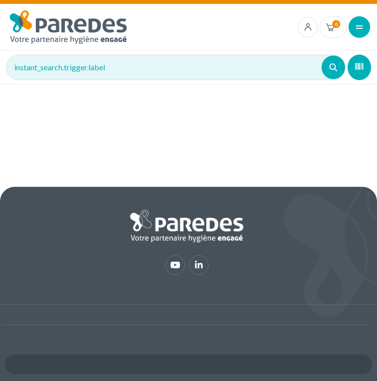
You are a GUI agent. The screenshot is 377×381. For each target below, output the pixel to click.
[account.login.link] (308, 27)
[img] (68, 27)
